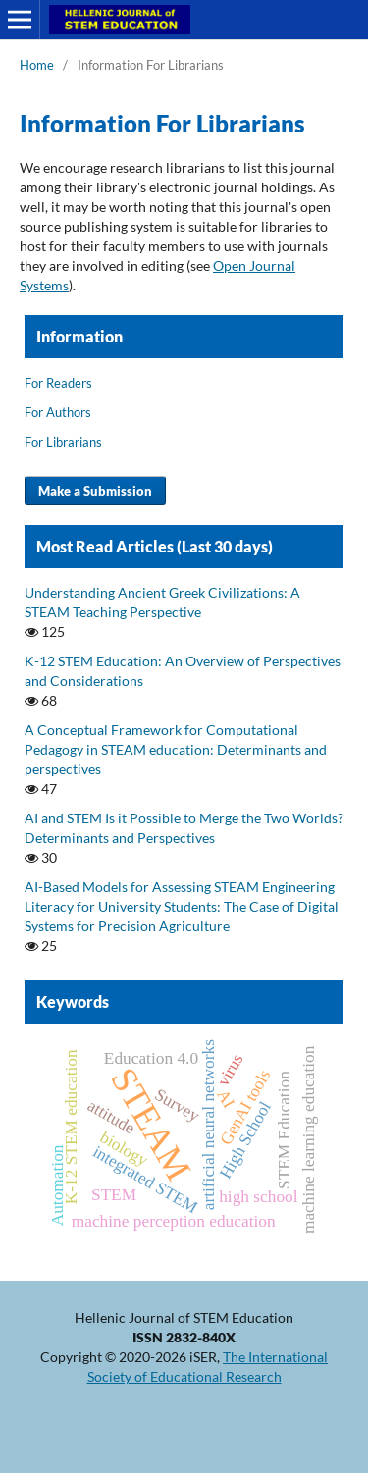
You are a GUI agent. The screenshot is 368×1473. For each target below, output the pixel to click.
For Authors (58, 412)
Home (37, 65)
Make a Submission (95, 491)
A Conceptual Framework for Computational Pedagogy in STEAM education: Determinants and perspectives (176, 749)
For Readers (58, 383)
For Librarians (63, 441)
